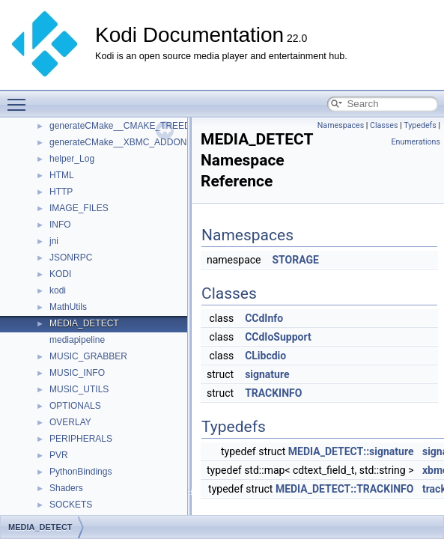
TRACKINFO (273, 393)
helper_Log (71, 158)
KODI (60, 274)
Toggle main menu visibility (20, 98)
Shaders (66, 488)
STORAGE (295, 260)
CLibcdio (265, 356)
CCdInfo (264, 318)
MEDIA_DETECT (84, 323)
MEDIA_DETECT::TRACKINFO (345, 489)
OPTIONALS (75, 406)
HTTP (61, 191)
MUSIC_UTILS (79, 389)
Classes (384, 125)
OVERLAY (70, 422)
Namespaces (340, 125)
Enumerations (415, 142)
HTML (61, 175)
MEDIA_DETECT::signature (351, 451)
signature (267, 374)
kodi (57, 290)
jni (53, 241)
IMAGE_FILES (79, 208)
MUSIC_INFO (77, 373)
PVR (58, 455)
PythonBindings (80, 471)
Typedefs (420, 125)
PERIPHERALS (80, 438)
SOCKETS (70, 504)
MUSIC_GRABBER (88, 356)
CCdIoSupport (278, 337)
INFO (60, 224)
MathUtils (68, 307)
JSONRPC (70, 257)
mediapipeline (77, 340)
